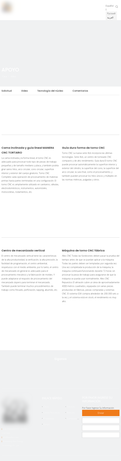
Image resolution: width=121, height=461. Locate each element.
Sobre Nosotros (51, 412)
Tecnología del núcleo (50, 90)
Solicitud (7, 90)
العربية (110, 17)
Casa (45, 406)
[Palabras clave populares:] (116, 6)
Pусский (111, 13)
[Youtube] (74, 379)
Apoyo (46, 424)
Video (24, 90)
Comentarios (80, 90)
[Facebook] (55, 379)
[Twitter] (46, 379)
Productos (48, 418)
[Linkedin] (64, 379)
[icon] (111, 74)
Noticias (71, 412)
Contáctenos (73, 418)
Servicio (71, 406)
